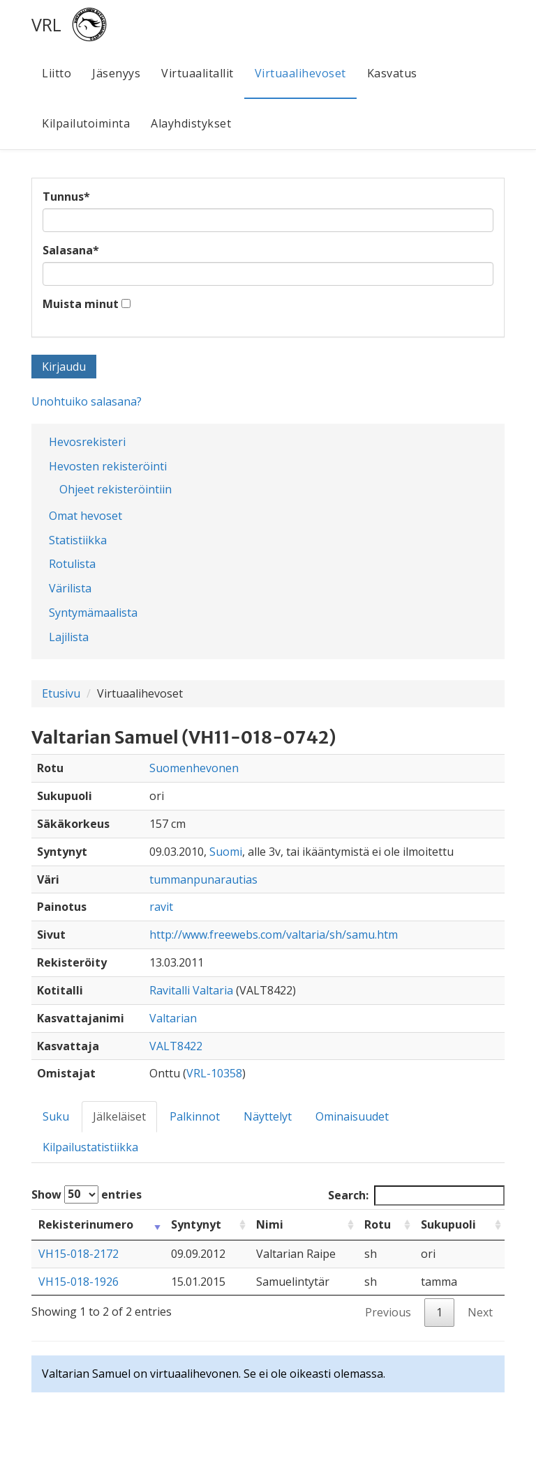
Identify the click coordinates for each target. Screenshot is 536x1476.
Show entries (86, 1194)
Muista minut (81, 304)
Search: (416, 1195)
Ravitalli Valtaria (191, 990)
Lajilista (69, 637)
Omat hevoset (85, 515)
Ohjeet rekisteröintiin (115, 489)
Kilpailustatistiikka (90, 1147)
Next (480, 1312)
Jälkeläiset (119, 1116)
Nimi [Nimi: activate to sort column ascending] (269, 1224)
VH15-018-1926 (78, 1281)
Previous (388, 1312)
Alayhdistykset (191, 123)
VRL (46, 24)
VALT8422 (175, 1046)
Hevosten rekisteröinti (108, 466)
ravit (161, 906)
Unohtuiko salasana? (86, 401)
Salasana (71, 250)
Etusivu (61, 693)
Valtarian (173, 1018)
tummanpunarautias (203, 879)
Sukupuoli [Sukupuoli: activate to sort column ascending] (448, 1224)
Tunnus (66, 196)
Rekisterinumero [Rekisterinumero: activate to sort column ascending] (85, 1224)
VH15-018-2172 (78, 1253)
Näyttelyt (268, 1116)
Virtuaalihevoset (300, 73)
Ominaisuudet (352, 1116)
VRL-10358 (214, 1073)
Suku (56, 1116)
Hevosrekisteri (87, 441)
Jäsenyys (116, 73)
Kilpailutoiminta (86, 123)
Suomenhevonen (194, 768)
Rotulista (72, 563)
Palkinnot (195, 1116)
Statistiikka (78, 540)
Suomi (225, 851)
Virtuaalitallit (197, 73)
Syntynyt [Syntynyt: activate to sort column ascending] (196, 1224)
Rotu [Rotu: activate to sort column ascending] (377, 1224)
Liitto (56, 73)
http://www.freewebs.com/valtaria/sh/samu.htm (273, 934)
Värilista (70, 588)
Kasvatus (392, 73)
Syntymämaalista (93, 612)
